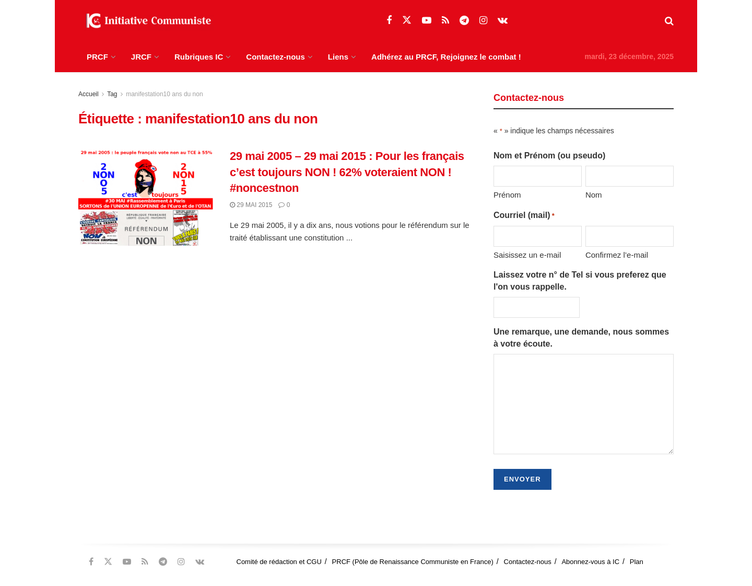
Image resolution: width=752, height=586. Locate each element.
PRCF (97, 56)
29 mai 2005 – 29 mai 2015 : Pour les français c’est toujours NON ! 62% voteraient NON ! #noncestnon (347, 172)
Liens (338, 56)
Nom (593, 194)
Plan (636, 562)
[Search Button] (669, 21)
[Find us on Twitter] (407, 20)
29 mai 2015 (251, 205)
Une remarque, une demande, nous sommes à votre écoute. (581, 337)
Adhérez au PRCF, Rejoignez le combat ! (446, 56)
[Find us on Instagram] (483, 21)
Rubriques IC (198, 56)
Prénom (507, 194)
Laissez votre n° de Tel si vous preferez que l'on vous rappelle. (580, 280)
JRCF (141, 56)
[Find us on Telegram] (464, 21)
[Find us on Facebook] (389, 21)
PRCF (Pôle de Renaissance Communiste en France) (413, 562)
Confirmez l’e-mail (616, 254)
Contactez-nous (275, 56)
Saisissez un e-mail (527, 254)
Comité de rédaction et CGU (279, 562)
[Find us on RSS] (445, 21)
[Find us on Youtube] (426, 21)
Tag (112, 94)
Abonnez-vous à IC (590, 562)
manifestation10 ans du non (164, 94)
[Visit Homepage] (146, 20)
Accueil (88, 94)
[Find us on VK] (503, 21)
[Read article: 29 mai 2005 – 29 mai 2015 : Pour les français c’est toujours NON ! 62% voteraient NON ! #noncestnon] (146, 197)
